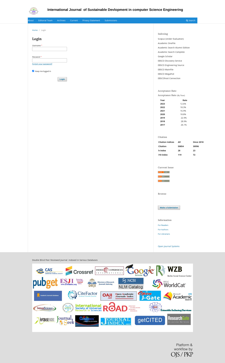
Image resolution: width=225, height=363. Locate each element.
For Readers (163, 225)
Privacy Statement (91, 20)
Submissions (111, 20)
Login (195, 2)
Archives (61, 20)
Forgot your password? (42, 64)
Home (35, 30)
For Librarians (164, 234)
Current (74, 20)
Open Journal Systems (169, 246)
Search (190, 20)
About (31, 20)
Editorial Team (45, 20)
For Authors (163, 229)
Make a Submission (169, 207)
